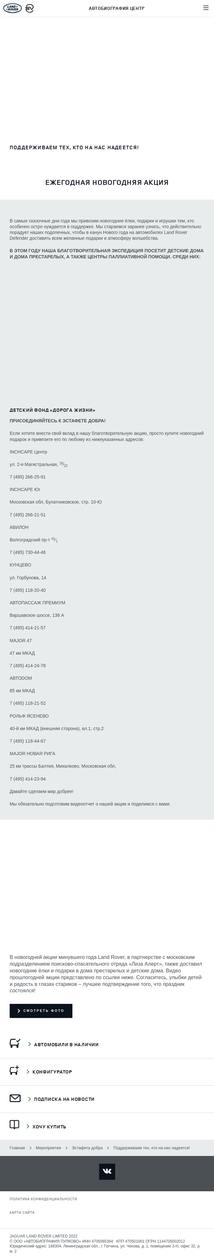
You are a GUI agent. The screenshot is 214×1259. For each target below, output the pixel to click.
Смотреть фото (41, 1011)
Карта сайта (22, 1212)
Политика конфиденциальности (43, 1199)
